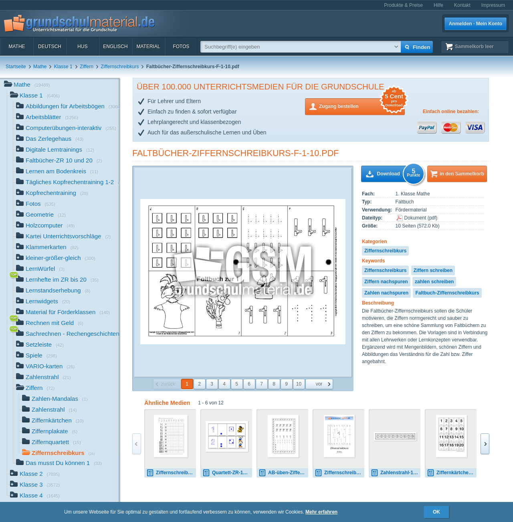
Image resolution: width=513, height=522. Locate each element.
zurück (168, 384)
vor (319, 384)
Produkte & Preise (403, 5)
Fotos (181, 46)
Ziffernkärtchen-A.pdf (452, 473)
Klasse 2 (35, 474)
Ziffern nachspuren (386, 281)
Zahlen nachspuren (386, 293)
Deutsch (49, 46)
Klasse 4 (35, 496)
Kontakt (462, 5)
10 (298, 384)
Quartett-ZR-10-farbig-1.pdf (227, 473)
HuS (82, 46)
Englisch (115, 46)
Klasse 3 (35, 485)
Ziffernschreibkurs (120, 66)
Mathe (16, 46)
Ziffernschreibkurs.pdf (339, 473)
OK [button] (436, 512)
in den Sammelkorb (462, 174)
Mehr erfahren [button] (321, 512)
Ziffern (86, 66)
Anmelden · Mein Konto (475, 23)
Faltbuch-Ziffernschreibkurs (447, 293)
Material (148, 46)
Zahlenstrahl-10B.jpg (395, 473)
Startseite (16, 66)
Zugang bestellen (362, 105)
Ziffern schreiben (433, 270)
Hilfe (438, 5)
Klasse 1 (63, 66)
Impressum (493, 5)
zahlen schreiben (434, 281)
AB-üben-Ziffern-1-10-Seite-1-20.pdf (283, 473)
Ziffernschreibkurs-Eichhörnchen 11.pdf (171, 473)
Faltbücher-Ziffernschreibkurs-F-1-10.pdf (235, 153)
